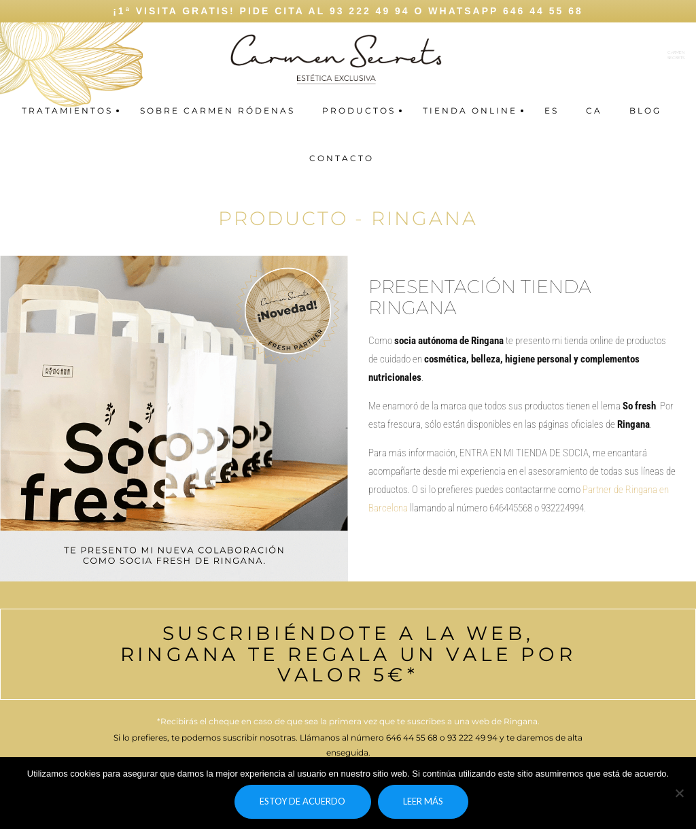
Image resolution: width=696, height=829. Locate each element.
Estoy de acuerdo (302, 801)
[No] (679, 793)
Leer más (423, 801)
